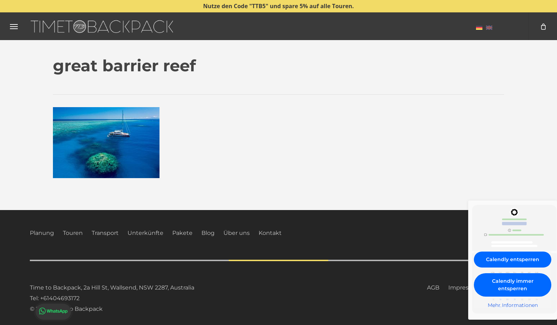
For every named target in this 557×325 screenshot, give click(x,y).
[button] (14, 26)
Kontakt (270, 233)
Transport (105, 233)
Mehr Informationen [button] (513, 305)
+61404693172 (60, 298)
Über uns (236, 233)
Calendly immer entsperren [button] (513, 285)
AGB (433, 287)
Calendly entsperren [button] (512, 259)
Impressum (464, 287)
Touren (73, 233)
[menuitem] (479, 27)
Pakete (182, 233)
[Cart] (543, 26)
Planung (42, 233)
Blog (208, 233)
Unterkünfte (145, 233)
